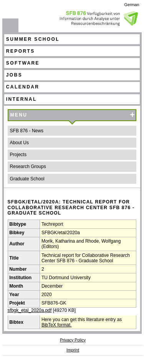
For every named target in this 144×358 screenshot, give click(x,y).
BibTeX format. (56, 325)
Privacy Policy (73, 340)
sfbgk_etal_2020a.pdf (30, 310)
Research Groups (28, 166)
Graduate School (27, 178)
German (131, 4)
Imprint (72, 350)
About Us (19, 142)
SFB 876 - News (26, 130)
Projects (18, 154)
